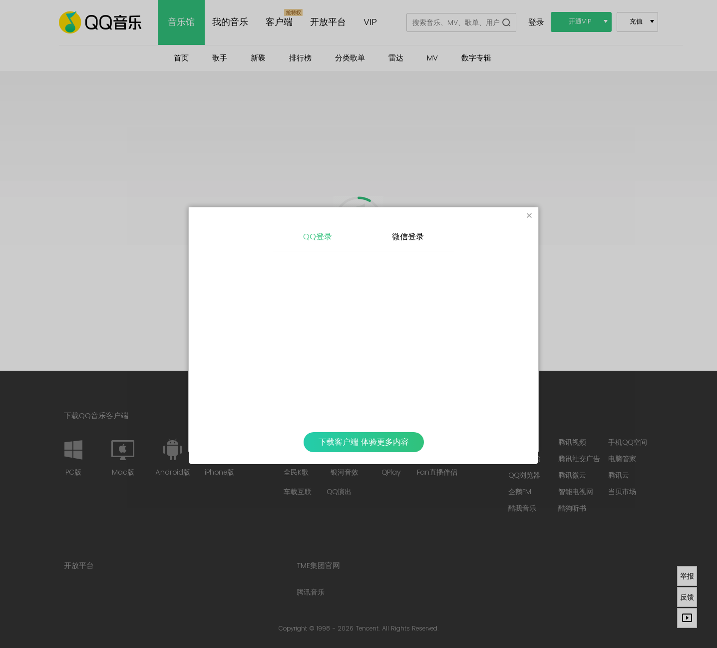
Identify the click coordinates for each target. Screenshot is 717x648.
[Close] (529, 216)
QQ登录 (317, 236)
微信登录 (408, 236)
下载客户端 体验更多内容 (364, 442)
